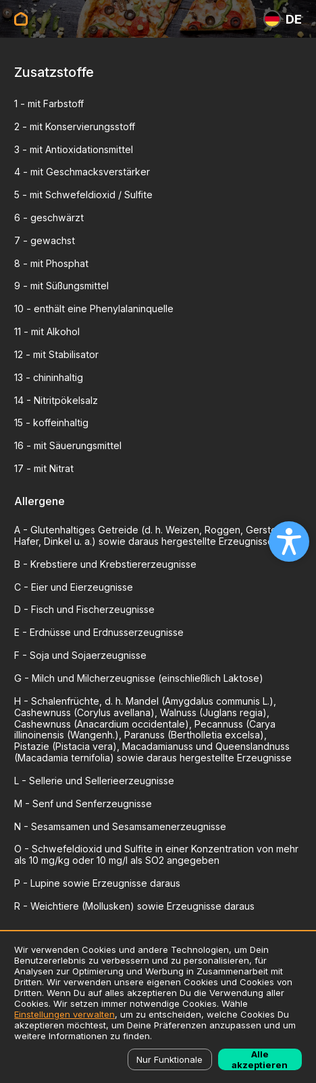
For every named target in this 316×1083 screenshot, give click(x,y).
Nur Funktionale (169, 1059)
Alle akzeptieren (260, 1059)
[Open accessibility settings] (289, 541)
